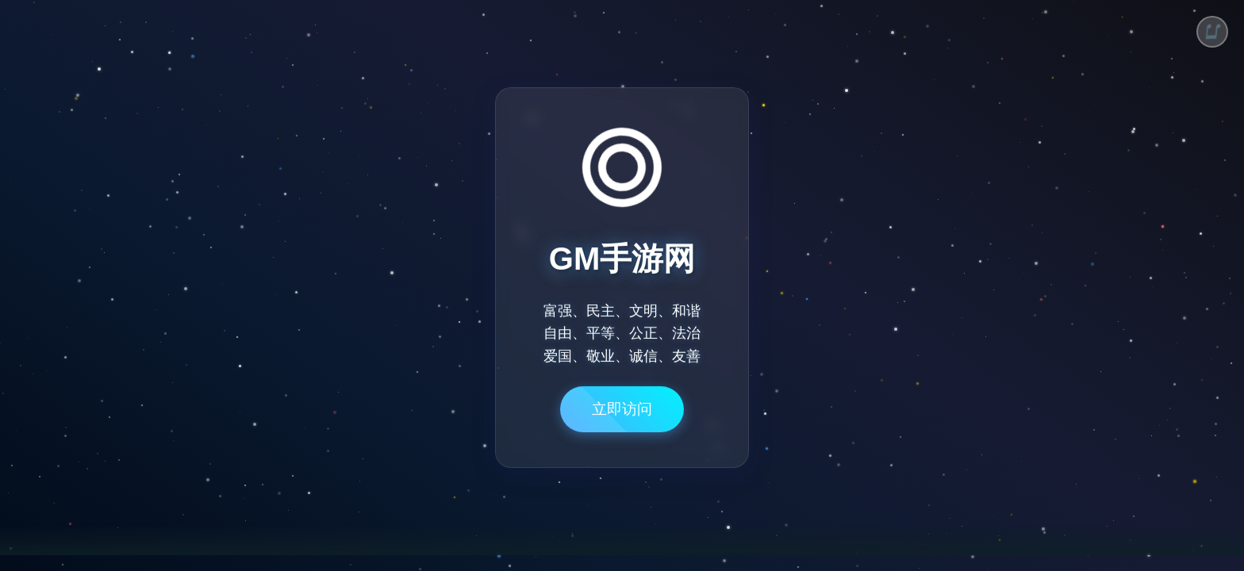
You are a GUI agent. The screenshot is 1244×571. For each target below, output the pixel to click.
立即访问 (622, 415)
